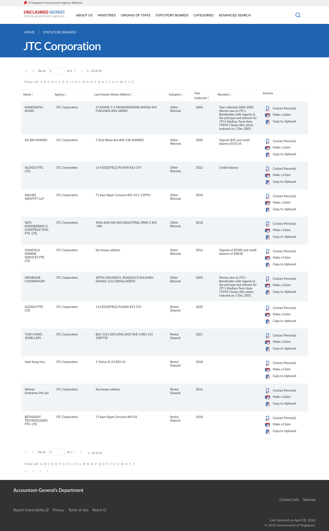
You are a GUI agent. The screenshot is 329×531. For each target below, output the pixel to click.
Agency (60, 94)
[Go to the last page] (83, 71)
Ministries (107, 15)
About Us (84, 15)
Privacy (58, 510)
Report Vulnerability (28, 510)
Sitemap (309, 499)
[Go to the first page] (27, 71)
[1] (56, 71)
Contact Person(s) (284, 108)
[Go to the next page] (76, 71)
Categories (203, 15)
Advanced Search (235, 15)
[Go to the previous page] (34, 71)
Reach (97, 510)
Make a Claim (282, 114)
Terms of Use (78, 510)
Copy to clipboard (284, 121)
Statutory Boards (171, 15)
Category (175, 94)
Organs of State (135, 15)
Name (27, 94)
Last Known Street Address (112, 94)
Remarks (223, 94)
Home (29, 32)
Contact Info (289, 499)
